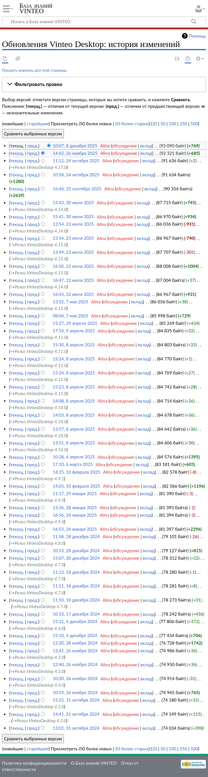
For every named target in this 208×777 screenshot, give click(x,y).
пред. (32, 145)
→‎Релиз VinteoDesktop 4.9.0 (37, 500)
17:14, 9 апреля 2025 (74, 330)
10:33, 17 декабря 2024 (76, 614)
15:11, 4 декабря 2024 (75, 621)
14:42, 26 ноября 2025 (75, 153)
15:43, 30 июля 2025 (73, 202)
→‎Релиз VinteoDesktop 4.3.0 (37, 657)
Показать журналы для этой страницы (34, 70)
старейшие (38, 123)
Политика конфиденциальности (34, 763)
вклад (146, 145)
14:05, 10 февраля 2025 (76, 486)
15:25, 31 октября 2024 (76, 700)
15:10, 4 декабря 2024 (75, 635)
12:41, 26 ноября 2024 (75, 650)
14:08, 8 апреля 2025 (74, 400)
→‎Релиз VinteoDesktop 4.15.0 (38, 244)
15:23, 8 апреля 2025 (74, 386)
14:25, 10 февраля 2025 (76, 472)
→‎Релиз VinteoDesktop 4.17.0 (38, 167)
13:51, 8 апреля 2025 (74, 443)
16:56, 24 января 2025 (75, 515)
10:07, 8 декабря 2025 (75, 145)
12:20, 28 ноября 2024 (75, 643)
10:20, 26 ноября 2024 (75, 678)
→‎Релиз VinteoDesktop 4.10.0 (38, 407)
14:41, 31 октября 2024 (76, 714)
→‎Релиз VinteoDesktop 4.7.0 (37, 564)
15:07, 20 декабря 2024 (76, 558)
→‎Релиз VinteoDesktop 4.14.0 (38, 209)
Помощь (197, 35)
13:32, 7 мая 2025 (70, 301)
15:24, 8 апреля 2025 (74, 358)
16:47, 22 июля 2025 (73, 280)
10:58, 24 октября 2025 (76, 174)
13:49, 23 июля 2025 (73, 252)
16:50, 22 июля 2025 (73, 266)
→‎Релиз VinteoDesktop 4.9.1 (37, 478)
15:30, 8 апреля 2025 (74, 344)
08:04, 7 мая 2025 (70, 315)
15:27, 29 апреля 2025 (75, 323)
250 (183, 123)
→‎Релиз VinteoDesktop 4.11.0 (38, 337)
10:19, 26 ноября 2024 (75, 692)
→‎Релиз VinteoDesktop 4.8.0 (37, 543)
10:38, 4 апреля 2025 (74, 457)
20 (154, 123)
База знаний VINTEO (35, 8)
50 (163, 123)
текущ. (17, 153)
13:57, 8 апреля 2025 (74, 429)
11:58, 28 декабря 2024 (76, 536)
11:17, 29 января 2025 (75, 493)
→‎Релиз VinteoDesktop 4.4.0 (37, 685)
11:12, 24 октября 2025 (76, 160)
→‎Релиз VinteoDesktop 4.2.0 (37, 706)
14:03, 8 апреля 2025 (74, 414)
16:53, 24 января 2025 (75, 529)
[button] (104, 84)
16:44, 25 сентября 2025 (77, 188)
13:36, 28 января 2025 (75, 507)
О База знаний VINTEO (94, 763)
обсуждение (124, 145)
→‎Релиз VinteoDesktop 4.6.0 (37, 628)
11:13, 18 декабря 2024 (76, 572)
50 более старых (131, 123)
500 (194, 123)
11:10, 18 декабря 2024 (76, 600)
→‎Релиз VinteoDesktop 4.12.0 (38, 308)
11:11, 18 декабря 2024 (76, 586)
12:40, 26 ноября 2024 (75, 664)
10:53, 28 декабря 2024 (76, 550)
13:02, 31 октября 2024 (76, 728)
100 (172, 123)
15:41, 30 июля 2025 (73, 216)
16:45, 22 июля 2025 (73, 294)
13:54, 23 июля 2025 (73, 224)
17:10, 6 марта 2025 (73, 464)
